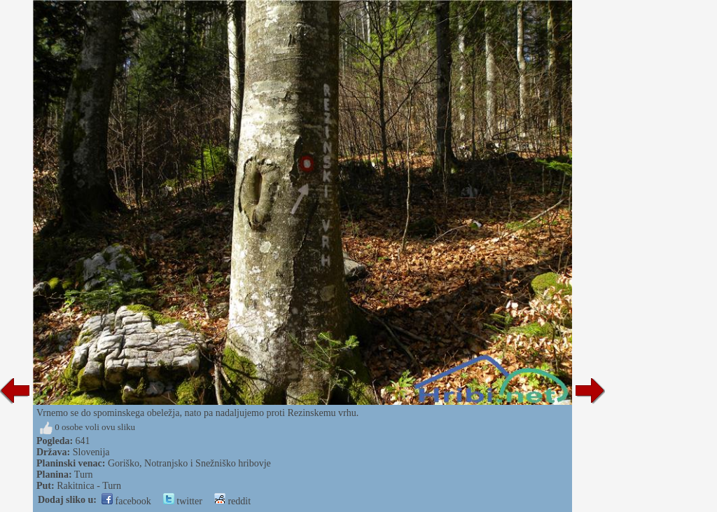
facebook (126, 501)
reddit (232, 501)
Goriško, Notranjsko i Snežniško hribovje (189, 463)
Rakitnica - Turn (89, 485)
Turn (83, 474)
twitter (182, 501)
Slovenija (91, 452)
